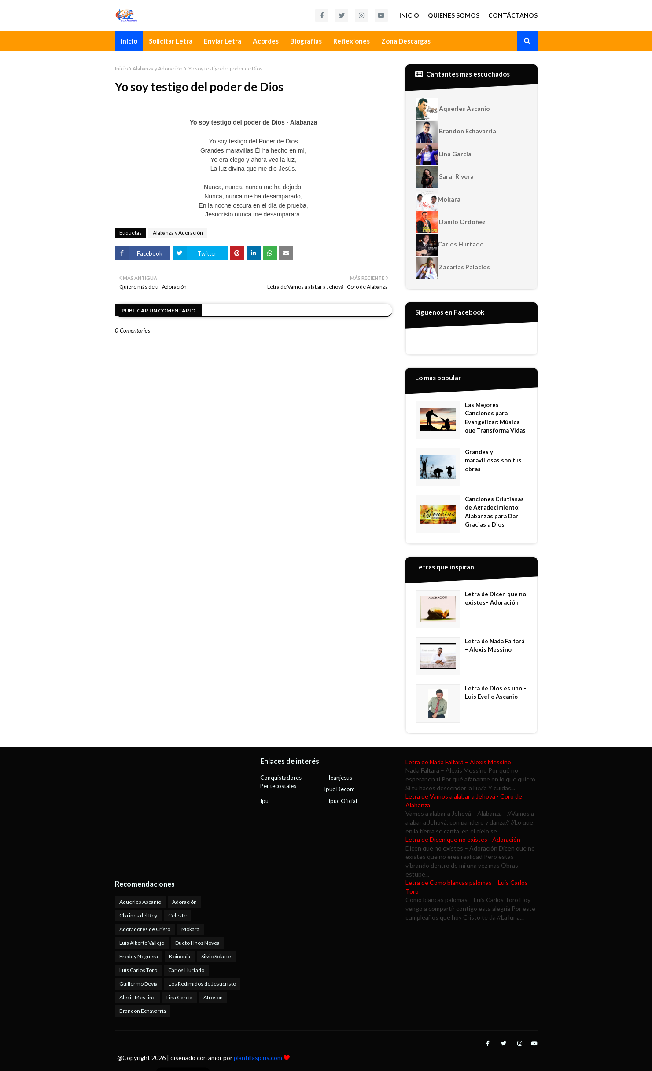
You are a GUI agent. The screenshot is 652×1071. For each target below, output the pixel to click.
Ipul (265, 800)
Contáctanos (513, 15)
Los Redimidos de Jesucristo (202, 983)
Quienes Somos (453, 15)
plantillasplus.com (259, 1057)
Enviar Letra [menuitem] (222, 41)
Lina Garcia (444, 154)
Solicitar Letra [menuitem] (170, 41)
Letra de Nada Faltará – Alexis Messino (494, 645)
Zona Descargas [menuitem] (406, 41)
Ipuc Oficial (342, 800)
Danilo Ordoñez (451, 222)
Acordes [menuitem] (266, 41)
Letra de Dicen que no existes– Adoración (495, 598)
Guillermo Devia (138, 983)
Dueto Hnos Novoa (197, 942)
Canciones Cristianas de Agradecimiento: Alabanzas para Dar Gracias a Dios (494, 511)
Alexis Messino (137, 997)
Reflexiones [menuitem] (351, 41)
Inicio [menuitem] (129, 41)
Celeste (177, 915)
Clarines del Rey (138, 915)
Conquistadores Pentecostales (281, 782)
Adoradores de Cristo (144, 929)
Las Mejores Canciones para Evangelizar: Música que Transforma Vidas (495, 417)
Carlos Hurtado (450, 245)
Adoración (184, 902)
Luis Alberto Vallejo (141, 942)
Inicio (409, 15)
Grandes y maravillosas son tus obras (493, 460)
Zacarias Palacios (453, 268)
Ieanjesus (340, 777)
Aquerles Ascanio (453, 109)
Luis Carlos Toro (138, 970)
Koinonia (179, 956)
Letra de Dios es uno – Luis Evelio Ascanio (496, 693)
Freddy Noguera (138, 956)
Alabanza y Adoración (158, 68)
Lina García (179, 997)
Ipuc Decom (339, 788)
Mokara (438, 200)
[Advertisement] (170, 813)
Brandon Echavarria (456, 132)
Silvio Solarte (216, 956)
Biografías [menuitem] (306, 41)
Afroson (213, 997)
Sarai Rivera (445, 177)
